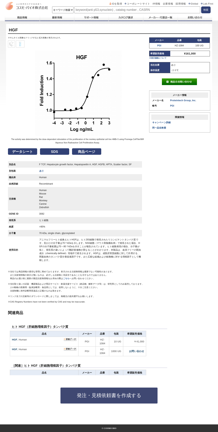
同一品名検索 (159, 127)
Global (194, 3)
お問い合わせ (194, 17)
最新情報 (56, 17)
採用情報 (181, 3)
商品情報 (22, 17)
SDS (54, 152)
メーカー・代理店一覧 (160, 17)
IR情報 (156, 3)
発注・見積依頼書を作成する (109, 395)
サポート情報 (91, 17)
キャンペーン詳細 (161, 122)
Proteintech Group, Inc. (183, 100)
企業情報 (168, 3)
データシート (22, 152)
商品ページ (86, 152)
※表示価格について (158, 58)
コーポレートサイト (138, 3)
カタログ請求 (125, 17)
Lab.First (208, 3)
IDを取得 (117, 3)
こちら (66, 278)
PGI (159, 45)
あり (41, 171)
